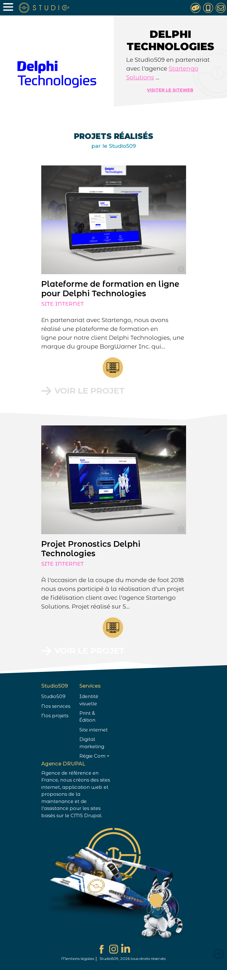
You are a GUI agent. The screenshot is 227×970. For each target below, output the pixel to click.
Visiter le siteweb (170, 89)
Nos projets (54, 716)
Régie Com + (94, 756)
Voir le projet (89, 391)
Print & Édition (87, 716)
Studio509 (53, 696)
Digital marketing (91, 742)
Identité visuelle (88, 700)
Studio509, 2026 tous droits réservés (132, 958)
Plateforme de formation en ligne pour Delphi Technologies (110, 288)
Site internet (62, 304)
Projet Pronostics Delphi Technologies (93, 548)
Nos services (55, 706)
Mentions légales (77, 958)
